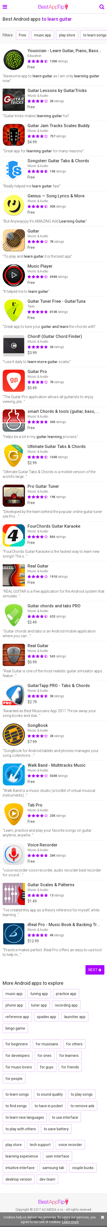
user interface (57, 1156)
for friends (70, 1067)
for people (14, 1079)
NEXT (94, 970)
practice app (66, 994)
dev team (47, 1179)
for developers (18, 1055)
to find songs (16, 1106)
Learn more (70, 1222)
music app (42, 35)
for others (74, 1044)
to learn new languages (25, 1117)
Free (22, 35)
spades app (46, 1017)
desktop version (19, 1179)
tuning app (39, 994)
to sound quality (50, 1094)
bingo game (15, 1028)
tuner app (39, 1005)
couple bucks (83, 1168)
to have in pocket (49, 1106)
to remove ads (82, 1106)
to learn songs (17, 1094)
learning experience (22, 1156)
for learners (69, 1055)
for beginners (17, 1044)
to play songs (82, 1094)
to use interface (65, 1117)
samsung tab (53, 1168)
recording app (66, 1005)
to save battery (56, 1129)
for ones (44, 1055)
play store (67, 35)
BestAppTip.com (53, 6)
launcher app (74, 1017)
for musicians (47, 1044)
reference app (17, 1017)
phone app (14, 1005)
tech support (40, 1145)
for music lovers (19, 1067)
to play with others (21, 1129)
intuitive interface (20, 1168)
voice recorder (70, 1145)
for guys (47, 1067)
